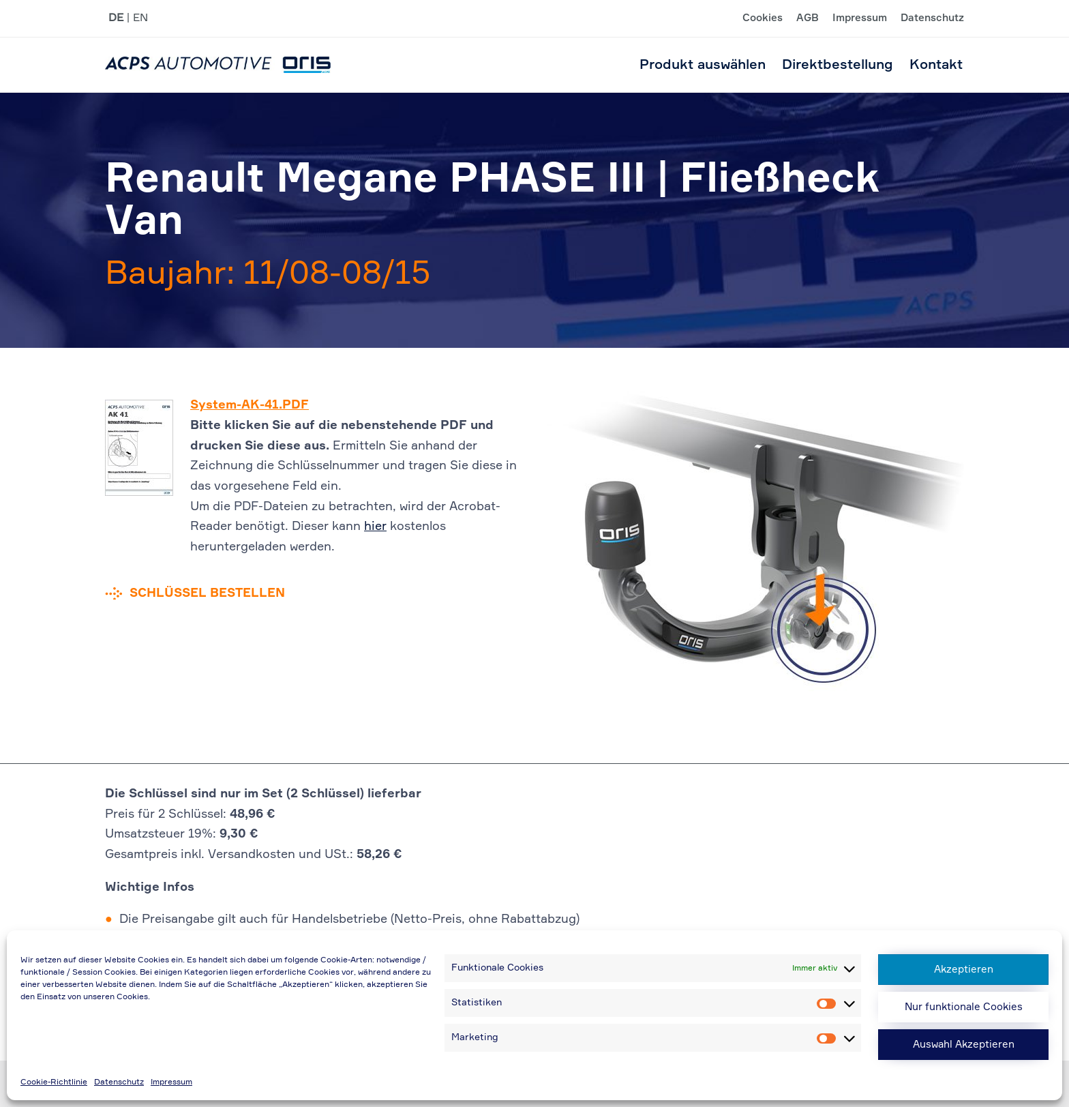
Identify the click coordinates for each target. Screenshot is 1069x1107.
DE (115, 18)
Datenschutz (119, 1082)
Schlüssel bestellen (207, 593)
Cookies (762, 18)
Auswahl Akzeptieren (963, 1044)
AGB (807, 18)
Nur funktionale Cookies (964, 1007)
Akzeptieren (963, 969)
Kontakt (936, 65)
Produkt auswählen (702, 65)
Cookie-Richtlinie (53, 1082)
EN (140, 18)
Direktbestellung (837, 65)
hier (375, 526)
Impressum (171, 1082)
